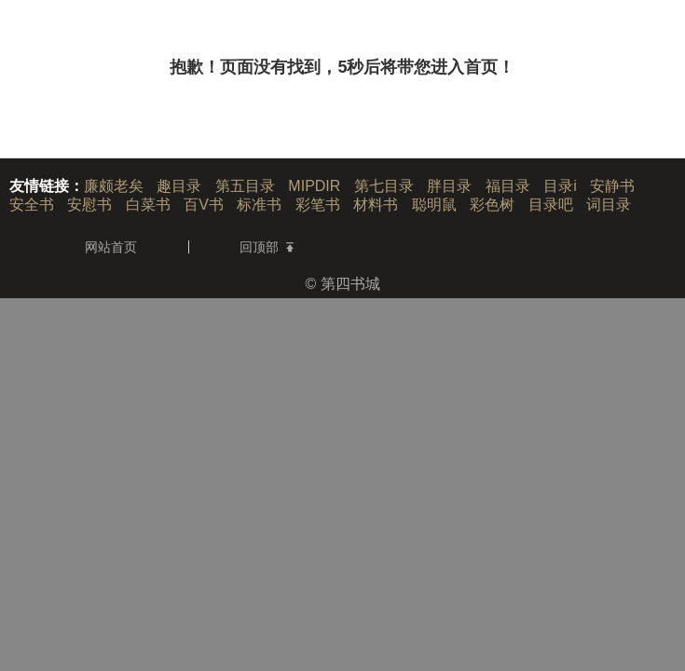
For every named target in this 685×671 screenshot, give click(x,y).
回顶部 (267, 246)
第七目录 (384, 186)
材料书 (375, 204)
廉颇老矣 (114, 186)
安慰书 (89, 204)
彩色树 (492, 204)
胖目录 (449, 186)
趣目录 (179, 186)
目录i (560, 186)
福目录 (508, 186)
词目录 (608, 204)
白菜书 (148, 204)
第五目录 (245, 186)
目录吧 (550, 204)
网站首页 (111, 246)
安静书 (612, 186)
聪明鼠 (434, 204)
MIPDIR (314, 186)
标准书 (259, 204)
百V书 (204, 204)
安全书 (31, 204)
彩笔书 (317, 204)
